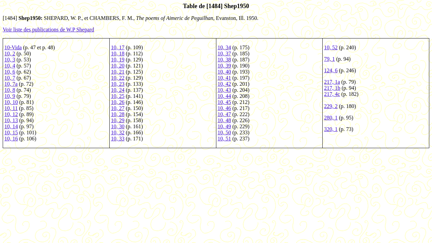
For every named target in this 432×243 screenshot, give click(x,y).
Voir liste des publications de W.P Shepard (48, 29)
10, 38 (224, 59)
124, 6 (331, 70)
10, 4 (9, 66)
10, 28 (118, 114)
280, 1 (331, 117)
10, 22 (118, 78)
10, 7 (9, 78)
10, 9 (9, 96)
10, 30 (118, 126)
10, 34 (224, 47)
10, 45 (224, 102)
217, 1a (332, 82)
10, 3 (9, 59)
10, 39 (224, 66)
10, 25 (118, 96)
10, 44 (224, 96)
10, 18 (118, 53)
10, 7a (11, 84)
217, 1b (332, 88)
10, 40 (224, 72)
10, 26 (118, 102)
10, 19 (118, 59)
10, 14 (11, 126)
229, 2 (331, 106)
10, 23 (118, 84)
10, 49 (224, 126)
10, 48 (224, 120)
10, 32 (118, 132)
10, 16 (11, 138)
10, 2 (9, 53)
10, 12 (11, 114)
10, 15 (11, 132)
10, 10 (11, 102)
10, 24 (118, 90)
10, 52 (331, 47)
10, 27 (118, 108)
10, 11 (11, 108)
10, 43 (224, 90)
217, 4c (332, 94)
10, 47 (224, 114)
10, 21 (118, 72)
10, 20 (118, 66)
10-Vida (13, 47)
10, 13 (11, 120)
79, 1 (329, 59)
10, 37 (224, 53)
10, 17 (118, 47)
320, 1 (331, 129)
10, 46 (224, 108)
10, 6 (9, 72)
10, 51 (224, 138)
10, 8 (9, 90)
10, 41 (224, 78)
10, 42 (224, 84)
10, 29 (118, 120)
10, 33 (118, 138)
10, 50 (224, 132)
